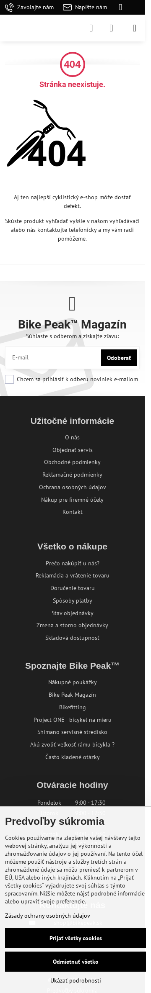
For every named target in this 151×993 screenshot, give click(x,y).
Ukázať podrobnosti (75, 980)
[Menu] (135, 28)
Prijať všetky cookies (75, 938)
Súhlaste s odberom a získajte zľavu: (72, 336)
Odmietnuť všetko (76, 961)
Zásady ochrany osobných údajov (47, 915)
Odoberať (119, 358)
